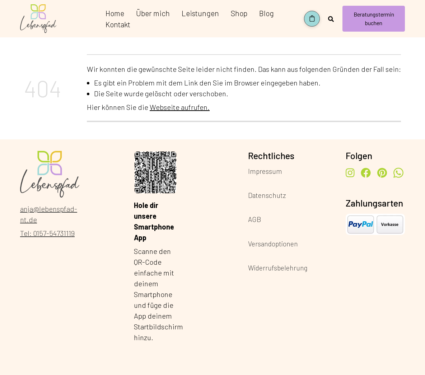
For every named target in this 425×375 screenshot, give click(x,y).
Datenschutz (267, 195)
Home (115, 13)
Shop (239, 13)
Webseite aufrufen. (180, 107)
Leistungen (200, 13)
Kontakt (118, 24)
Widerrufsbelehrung (278, 267)
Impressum (265, 171)
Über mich (153, 13)
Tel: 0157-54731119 (47, 233)
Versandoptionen (273, 243)
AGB (254, 219)
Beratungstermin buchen (374, 18)
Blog (266, 13)
